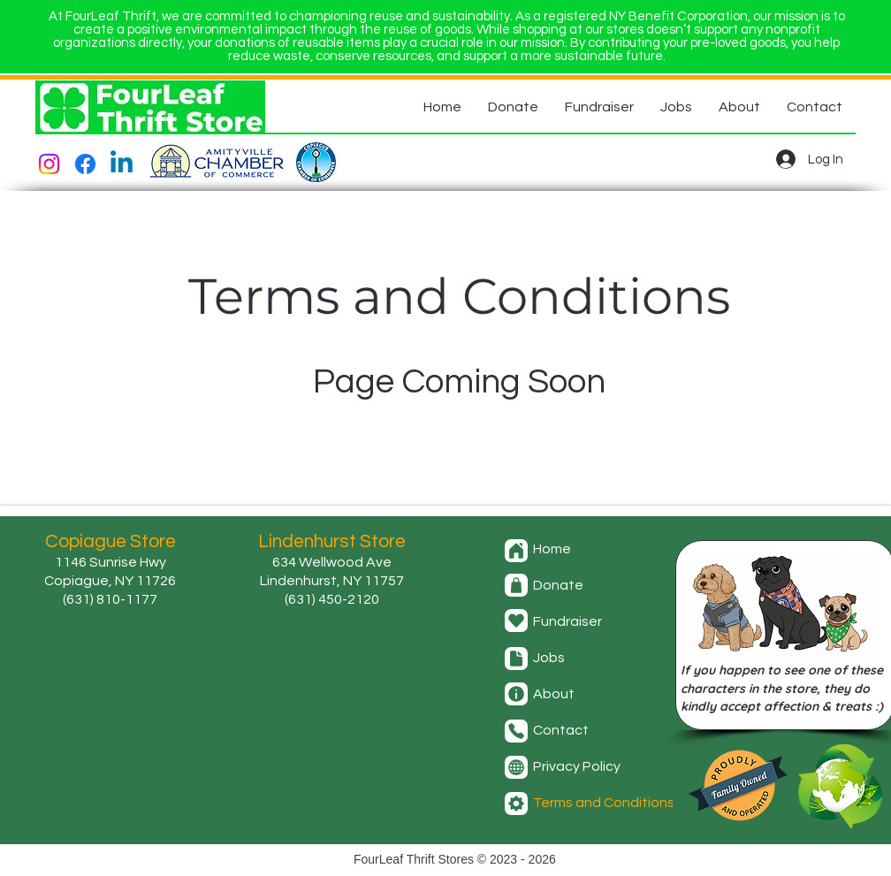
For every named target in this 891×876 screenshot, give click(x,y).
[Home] (516, 550)
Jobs (549, 658)
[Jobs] (516, 658)
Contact (561, 730)
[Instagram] (49, 164)
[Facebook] (85, 164)
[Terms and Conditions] (516, 803)
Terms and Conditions (603, 803)
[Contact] (516, 731)
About (554, 694)
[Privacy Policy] (516, 767)
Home (552, 549)
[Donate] (516, 585)
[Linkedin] (121, 164)
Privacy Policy (577, 766)
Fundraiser (567, 621)
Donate (558, 585)
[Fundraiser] (516, 620)
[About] (516, 693)
